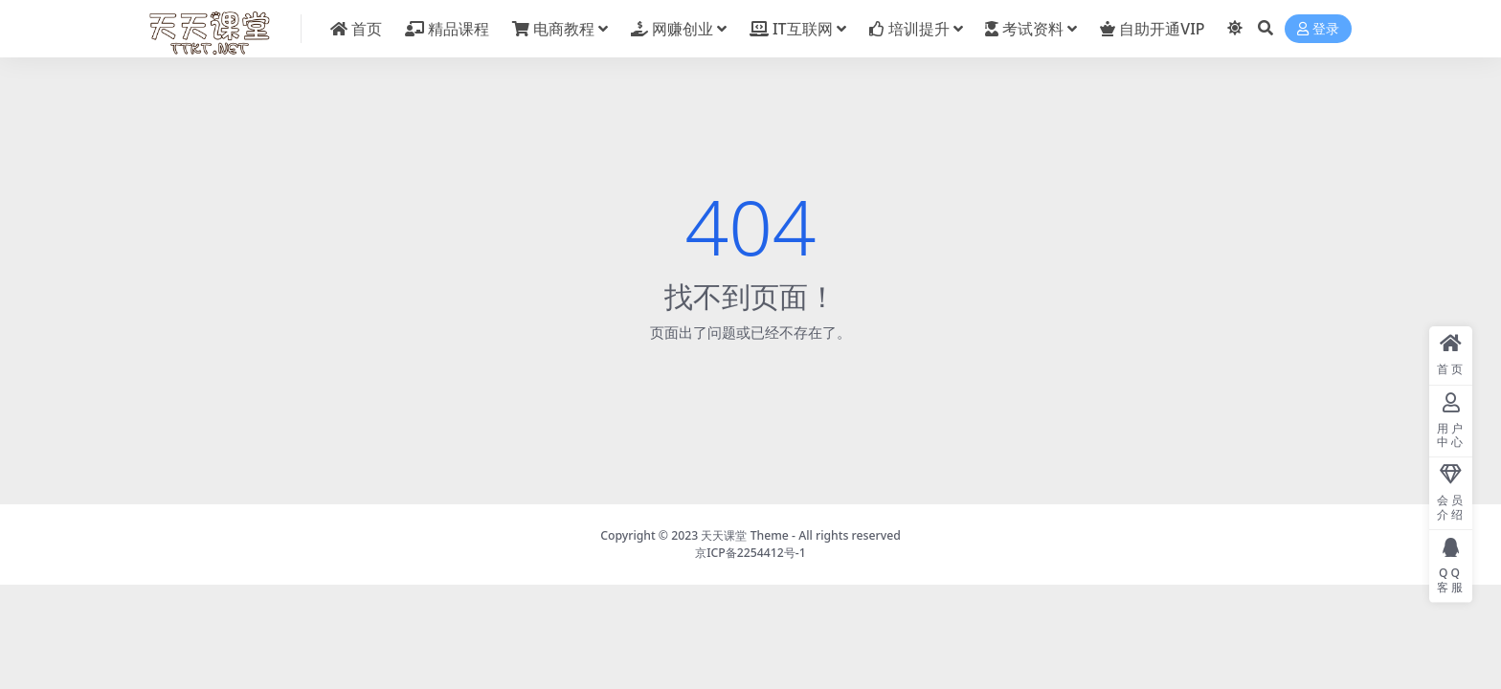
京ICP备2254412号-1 (750, 553)
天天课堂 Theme (744, 535)
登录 (1318, 29)
